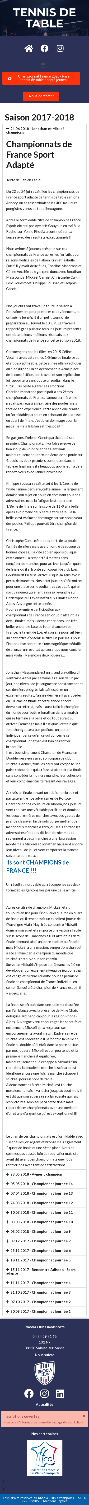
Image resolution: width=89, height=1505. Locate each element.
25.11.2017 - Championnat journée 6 (40, 1250)
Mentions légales (55, 1501)
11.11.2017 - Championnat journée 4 (40, 1283)
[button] (43, 65)
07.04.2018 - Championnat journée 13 (41, 1193)
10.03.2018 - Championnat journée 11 (41, 1212)
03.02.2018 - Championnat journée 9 (40, 1231)
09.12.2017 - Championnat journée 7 (40, 1241)
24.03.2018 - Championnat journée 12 (41, 1203)
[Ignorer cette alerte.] (84, 1416)
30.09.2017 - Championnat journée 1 (40, 1311)
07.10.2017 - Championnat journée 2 (40, 1302)
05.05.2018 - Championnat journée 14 (41, 1184)
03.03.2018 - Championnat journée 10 (41, 1222)
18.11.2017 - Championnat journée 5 (40, 1260)
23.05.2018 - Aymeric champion (36, 1174)
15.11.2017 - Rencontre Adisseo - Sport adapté (41, 1271)
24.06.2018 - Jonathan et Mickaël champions (36, 130)
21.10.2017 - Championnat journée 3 (40, 1292)
